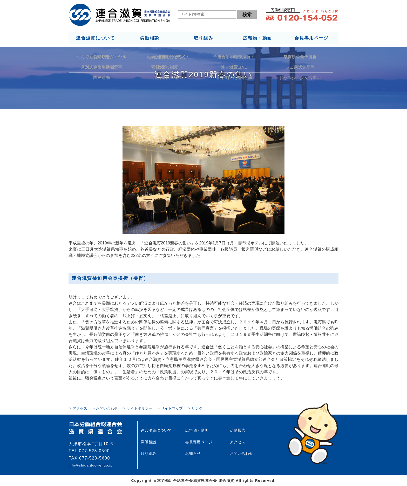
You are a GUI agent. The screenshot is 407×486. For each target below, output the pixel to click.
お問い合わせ (107, 408)
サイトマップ (172, 408)
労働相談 (149, 38)
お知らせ (192, 453)
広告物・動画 (196, 430)
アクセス (80, 408)
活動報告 (237, 430)
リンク (197, 408)
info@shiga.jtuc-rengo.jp (90, 465)
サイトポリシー (139, 408)
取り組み (203, 38)
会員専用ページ (312, 38)
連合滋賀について (95, 38)
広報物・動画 (257, 38)
